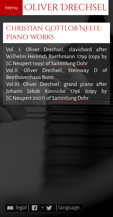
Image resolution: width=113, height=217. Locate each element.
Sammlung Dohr (69, 63)
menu (11, 8)
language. (69, 207)
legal (21, 207)
